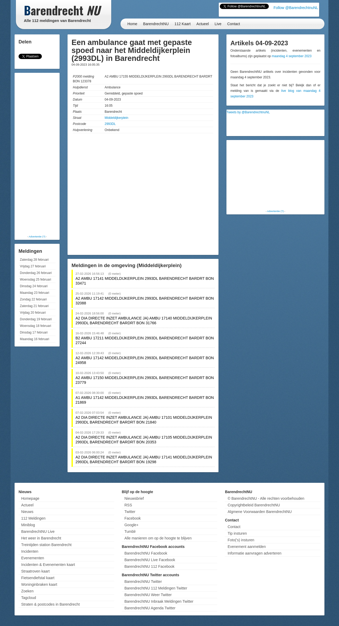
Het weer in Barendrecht (41, 538)
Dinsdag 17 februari (34, 332)
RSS (128, 505)
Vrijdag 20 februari (33, 312)
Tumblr (130, 531)
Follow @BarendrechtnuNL (296, 8)
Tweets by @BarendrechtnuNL (248, 112)
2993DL (110, 124)
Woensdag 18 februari (35, 326)
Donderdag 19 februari (36, 319)
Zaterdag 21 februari (34, 306)
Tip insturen (237, 533)
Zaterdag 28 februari (34, 260)
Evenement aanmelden (247, 546)
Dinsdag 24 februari (34, 286)
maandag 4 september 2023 (291, 56)
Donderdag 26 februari (36, 273)
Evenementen (32, 558)
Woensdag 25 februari (35, 279)
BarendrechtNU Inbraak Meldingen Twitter (158, 601)
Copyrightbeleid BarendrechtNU (254, 505)
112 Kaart (183, 24)
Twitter (129, 512)
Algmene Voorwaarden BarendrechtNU (260, 512)
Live (218, 24)
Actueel (203, 24)
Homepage (30, 498)
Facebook (132, 518)
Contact (233, 24)
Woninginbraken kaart (39, 584)
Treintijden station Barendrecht (46, 545)
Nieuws (27, 512)
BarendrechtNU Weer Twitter (148, 595)
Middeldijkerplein (116, 118)
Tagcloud (28, 598)
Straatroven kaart (35, 571)
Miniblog (28, 525)
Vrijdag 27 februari (33, 266)
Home (132, 24)
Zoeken (27, 591)
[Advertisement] (37, 153)
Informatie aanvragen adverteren (254, 553)
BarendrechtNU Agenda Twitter (150, 608)
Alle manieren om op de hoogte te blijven (158, 538)
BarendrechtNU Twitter (143, 581)
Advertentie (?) (37, 236)
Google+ (131, 525)
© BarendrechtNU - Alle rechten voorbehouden (266, 498)
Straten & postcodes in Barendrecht (50, 604)
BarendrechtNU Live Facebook (149, 560)
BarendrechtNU (156, 24)
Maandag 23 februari (34, 293)
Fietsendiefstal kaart (37, 578)
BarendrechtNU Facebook (145, 553)
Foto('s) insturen (241, 540)
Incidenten (29, 551)
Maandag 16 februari (34, 339)
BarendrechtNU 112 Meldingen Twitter (155, 588)
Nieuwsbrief (134, 498)
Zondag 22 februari (33, 299)
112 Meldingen (33, 518)
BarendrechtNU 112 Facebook (149, 566)
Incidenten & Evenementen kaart (48, 564)
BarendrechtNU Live (38, 531)
